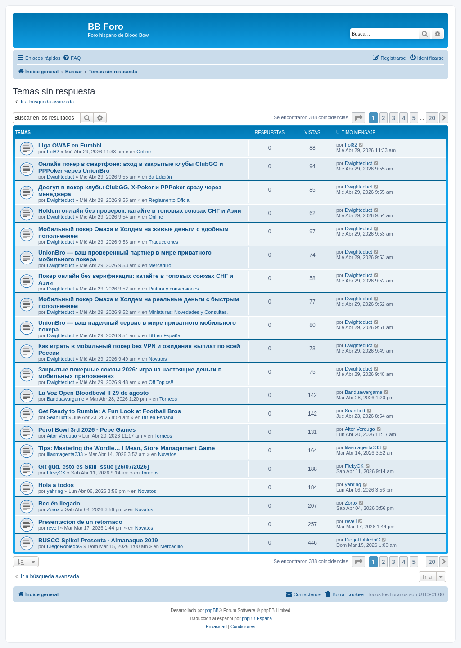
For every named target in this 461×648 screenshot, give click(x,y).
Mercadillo (160, 265)
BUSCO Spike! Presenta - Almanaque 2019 (98, 540)
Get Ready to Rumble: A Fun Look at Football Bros (109, 411)
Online (143, 151)
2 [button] (383, 118)
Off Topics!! (161, 382)
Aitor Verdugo (62, 435)
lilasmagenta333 (65, 454)
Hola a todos (56, 485)
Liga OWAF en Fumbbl (70, 145)
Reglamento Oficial (169, 200)
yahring (55, 491)
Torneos (168, 399)
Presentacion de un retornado (80, 521)
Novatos (158, 359)
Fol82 (53, 151)
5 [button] (414, 118)
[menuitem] (72, 58)
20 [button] (432, 118)
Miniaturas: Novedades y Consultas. (188, 312)
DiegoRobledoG (64, 546)
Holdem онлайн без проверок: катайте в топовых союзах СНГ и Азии (139, 210)
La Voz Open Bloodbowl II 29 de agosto (93, 392)
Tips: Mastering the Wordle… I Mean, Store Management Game (126, 448)
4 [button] (403, 118)
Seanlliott (57, 417)
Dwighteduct (60, 176)
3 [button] (393, 118)
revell (53, 528)
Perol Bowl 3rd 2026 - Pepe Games (87, 429)
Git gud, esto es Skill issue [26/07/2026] (93, 466)
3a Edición (160, 176)
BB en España (164, 335)
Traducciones (163, 242)
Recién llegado (59, 503)
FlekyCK (56, 472)
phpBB (212, 610)
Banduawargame (65, 399)
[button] (358, 117)
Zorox (53, 509)
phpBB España (257, 618)
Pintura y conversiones (174, 288)
